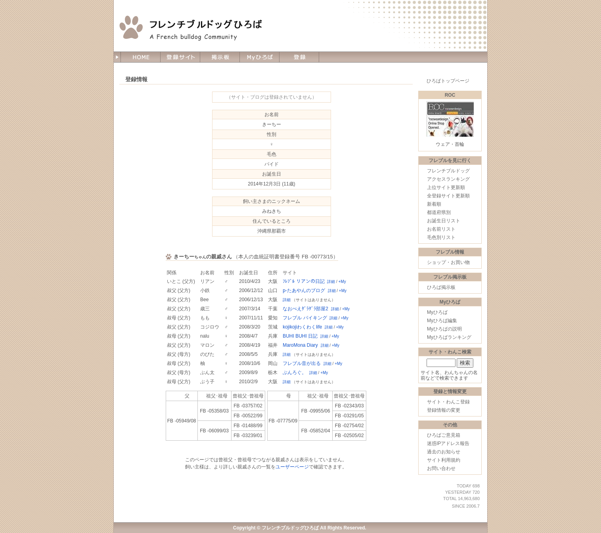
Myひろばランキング (449, 337)
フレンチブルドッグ (448, 171)
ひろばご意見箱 (443, 435)
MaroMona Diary (300, 345)
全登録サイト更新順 (448, 196)
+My (342, 281)
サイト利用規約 (443, 460)
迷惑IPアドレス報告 (448, 443)
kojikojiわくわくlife (302, 327)
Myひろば (437, 312)
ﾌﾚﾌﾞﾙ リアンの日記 (303, 281)
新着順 (434, 204)
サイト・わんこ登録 (448, 402)
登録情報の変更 (443, 410)
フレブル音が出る (302, 363)
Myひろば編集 (442, 320)
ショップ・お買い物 (448, 262)
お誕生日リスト (443, 221)
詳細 (331, 281)
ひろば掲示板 (441, 287)
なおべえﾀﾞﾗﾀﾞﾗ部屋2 (305, 308)
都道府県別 (439, 212)
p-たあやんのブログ (304, 290)
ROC (450, 95)
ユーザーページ (292, 467)
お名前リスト (441, 229)
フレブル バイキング (305, 318)
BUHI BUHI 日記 (300, 336)
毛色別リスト (441, 237)
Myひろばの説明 (444, 329)
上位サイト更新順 (446, 187)
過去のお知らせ (443, 452)
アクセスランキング (448, 179)
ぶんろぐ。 (294, 372)
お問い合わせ (441, 468)
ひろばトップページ (448, 81)
